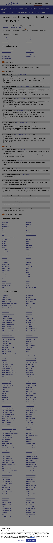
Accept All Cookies (31, 541)
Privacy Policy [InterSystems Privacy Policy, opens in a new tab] (33, 538)
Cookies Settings (20, 541)
